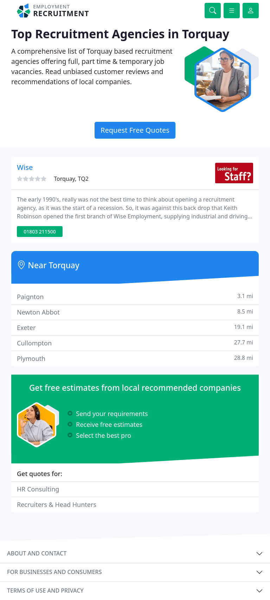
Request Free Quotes (135, 130)
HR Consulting (38, 489)
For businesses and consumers (54, 572)
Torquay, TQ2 (71, 179)
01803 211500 (40, 231)
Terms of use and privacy (45, 590)
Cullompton (135, 342)
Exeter (135, 327)
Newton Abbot (135, 312)
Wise (25, 167)
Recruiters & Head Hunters (56, 504)
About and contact (36, 553)
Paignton (135, 296)
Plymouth (135, 358)
